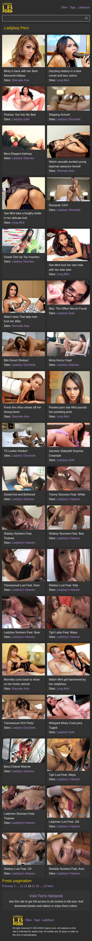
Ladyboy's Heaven (68, 499)
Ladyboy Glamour (23, 158)
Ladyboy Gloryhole (68, 119)
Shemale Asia (20, 80)
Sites (64, 7)
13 (25, 886)
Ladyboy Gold (20, 119)
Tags (73, 7)
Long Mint (63, 80)
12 (21, 886)
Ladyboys (84, 7)
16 (37, 886)
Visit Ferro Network (46, 896)
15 (33, 886)
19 (45, 886)
